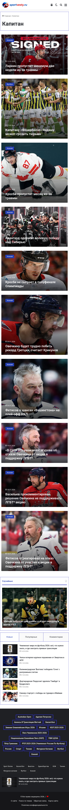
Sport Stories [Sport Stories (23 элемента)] (8, 766)
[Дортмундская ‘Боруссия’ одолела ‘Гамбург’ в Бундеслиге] (10, 685)
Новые (9, 637)
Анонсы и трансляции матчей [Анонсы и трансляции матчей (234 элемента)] (27, 722)
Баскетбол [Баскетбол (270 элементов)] (50, 722)
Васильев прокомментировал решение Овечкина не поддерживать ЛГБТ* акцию (33, 498)
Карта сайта (53, 801)
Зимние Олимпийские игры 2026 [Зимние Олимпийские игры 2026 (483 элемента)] (20, 727)
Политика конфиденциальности (34, 805)
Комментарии (56, 637)
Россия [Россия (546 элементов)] (8, 749)
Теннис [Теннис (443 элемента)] (29, 749)
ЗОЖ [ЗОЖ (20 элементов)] (54, 766)
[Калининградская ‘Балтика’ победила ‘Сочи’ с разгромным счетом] (10, 673)
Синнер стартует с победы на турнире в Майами (40, 693)
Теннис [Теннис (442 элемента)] (62, 766)
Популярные (31, 637)
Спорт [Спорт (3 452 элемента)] (18, 749)
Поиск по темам (25, 801)
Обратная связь (40, 801)
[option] (34, 608)
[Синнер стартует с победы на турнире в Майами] (10, 697)
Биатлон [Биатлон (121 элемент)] (31, 766)
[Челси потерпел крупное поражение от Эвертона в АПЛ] (10, 661)
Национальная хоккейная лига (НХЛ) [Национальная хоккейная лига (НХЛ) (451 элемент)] (27, 738)
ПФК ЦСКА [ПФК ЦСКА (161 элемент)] (53, 738)
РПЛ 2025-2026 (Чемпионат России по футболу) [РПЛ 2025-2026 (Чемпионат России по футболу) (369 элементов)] (43, 743)
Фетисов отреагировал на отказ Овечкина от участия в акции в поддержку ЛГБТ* (29, 562)
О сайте (14, 801)
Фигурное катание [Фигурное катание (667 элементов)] (45, 749)
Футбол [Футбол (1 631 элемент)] (60, 749)
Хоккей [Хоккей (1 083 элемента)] (34, 754)
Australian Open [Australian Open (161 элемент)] (24, 717)
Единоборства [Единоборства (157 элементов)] (43, 766)
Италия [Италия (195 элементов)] (42, 727)
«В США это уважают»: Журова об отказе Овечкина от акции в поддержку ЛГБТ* (31, 454)
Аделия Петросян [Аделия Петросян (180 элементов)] (43, 717)
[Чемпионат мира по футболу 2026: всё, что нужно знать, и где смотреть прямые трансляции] (10, 649)
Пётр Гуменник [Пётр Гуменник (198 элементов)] (10, 743)
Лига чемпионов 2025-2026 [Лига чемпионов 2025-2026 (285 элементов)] (34, 733)
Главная (6, 16)
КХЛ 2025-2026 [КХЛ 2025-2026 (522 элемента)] (57, 727)
